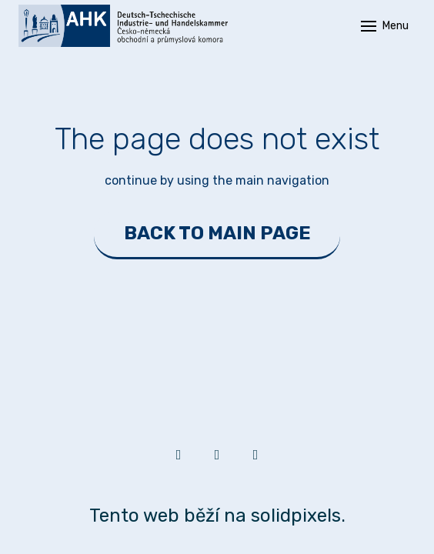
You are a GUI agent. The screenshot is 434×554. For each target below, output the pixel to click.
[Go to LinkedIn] (178, 455)
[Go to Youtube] (255, 455)
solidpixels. (298, 515)
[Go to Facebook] (217, 455)
